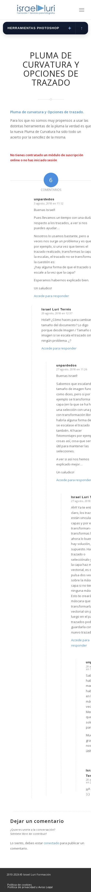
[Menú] (81, 10)
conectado (51, 843)
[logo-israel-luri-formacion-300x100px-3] (38, 9)
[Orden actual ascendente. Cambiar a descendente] (81, 28)
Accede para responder (51, 296)
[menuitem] (81, 10)
